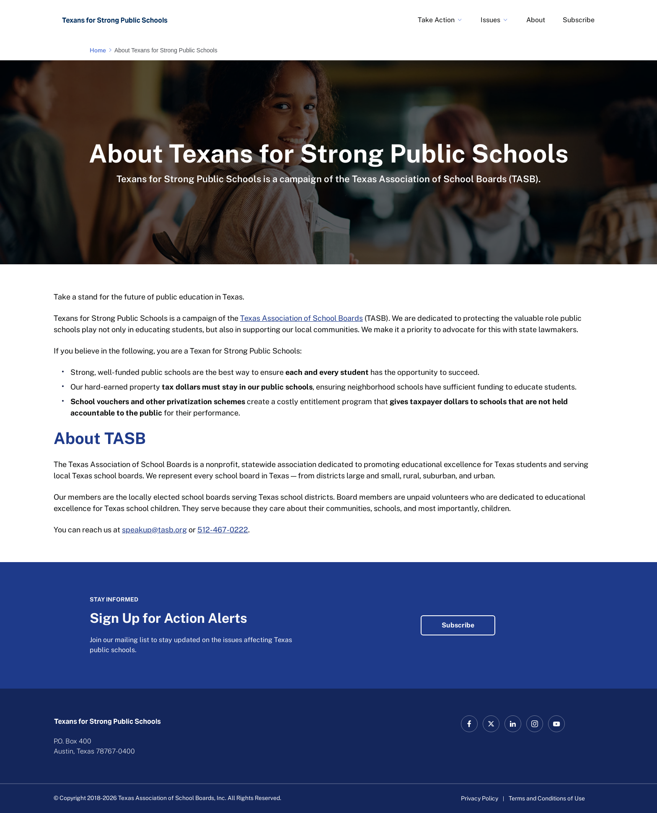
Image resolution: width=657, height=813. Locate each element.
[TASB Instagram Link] (534, 723)
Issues (490, 20)
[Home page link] (99, 50)
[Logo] (114, 20)
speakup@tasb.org (154, 529)
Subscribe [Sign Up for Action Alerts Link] (579, 20)
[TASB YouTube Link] (556, 723)
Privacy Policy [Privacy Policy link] (479, 798)
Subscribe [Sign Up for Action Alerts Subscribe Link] (458, 625)
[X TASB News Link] (491, 723)
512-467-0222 (222, 529)
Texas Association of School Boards (301, 318)
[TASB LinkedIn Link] (512, 723)
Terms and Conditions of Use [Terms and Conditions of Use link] (547, 798)
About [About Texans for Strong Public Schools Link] (535, 20)
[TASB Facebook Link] (469, 723)
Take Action (436, 20)
